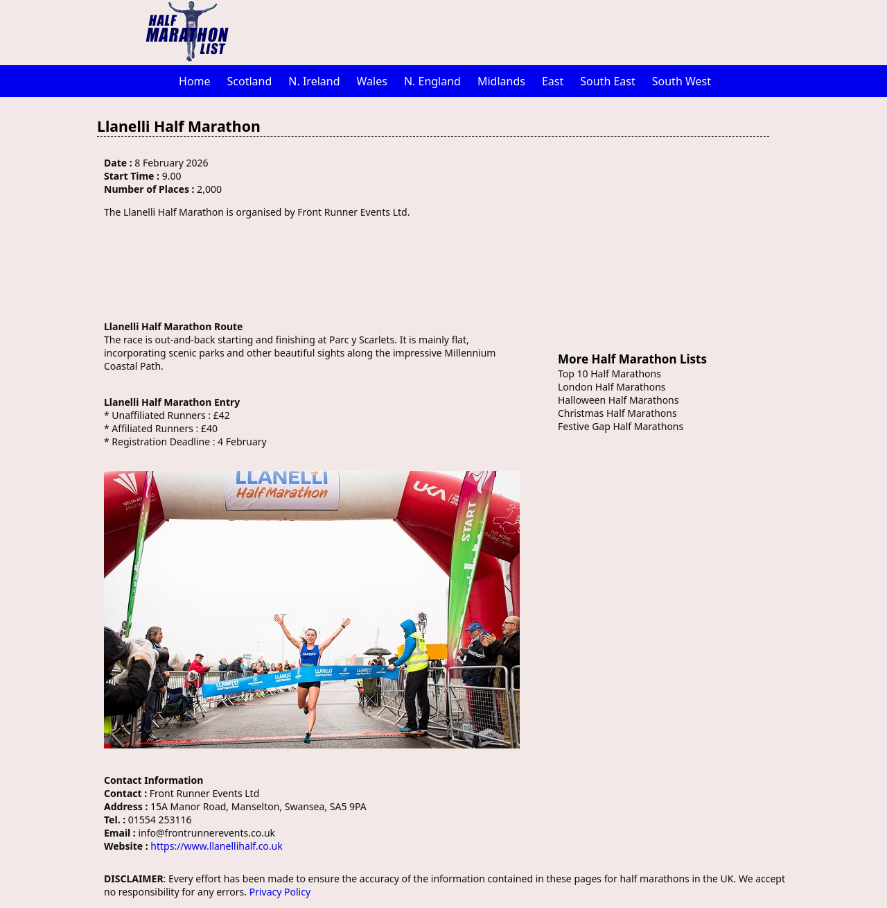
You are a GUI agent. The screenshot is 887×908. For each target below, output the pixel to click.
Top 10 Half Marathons (609, 373)
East (552, 81)
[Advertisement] (516, 31)
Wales (372, 81)
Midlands (501, 81)
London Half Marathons (612, 386)
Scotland (249, 81)
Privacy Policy (279, 891)
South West (681, 81)
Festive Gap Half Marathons (620, 426)
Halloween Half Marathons (618, 399)
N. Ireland (314, 81)
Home (195, 81)
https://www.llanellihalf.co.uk (216, 846)
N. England (432, 81)
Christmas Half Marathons (617, 413)
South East (607, 81)
